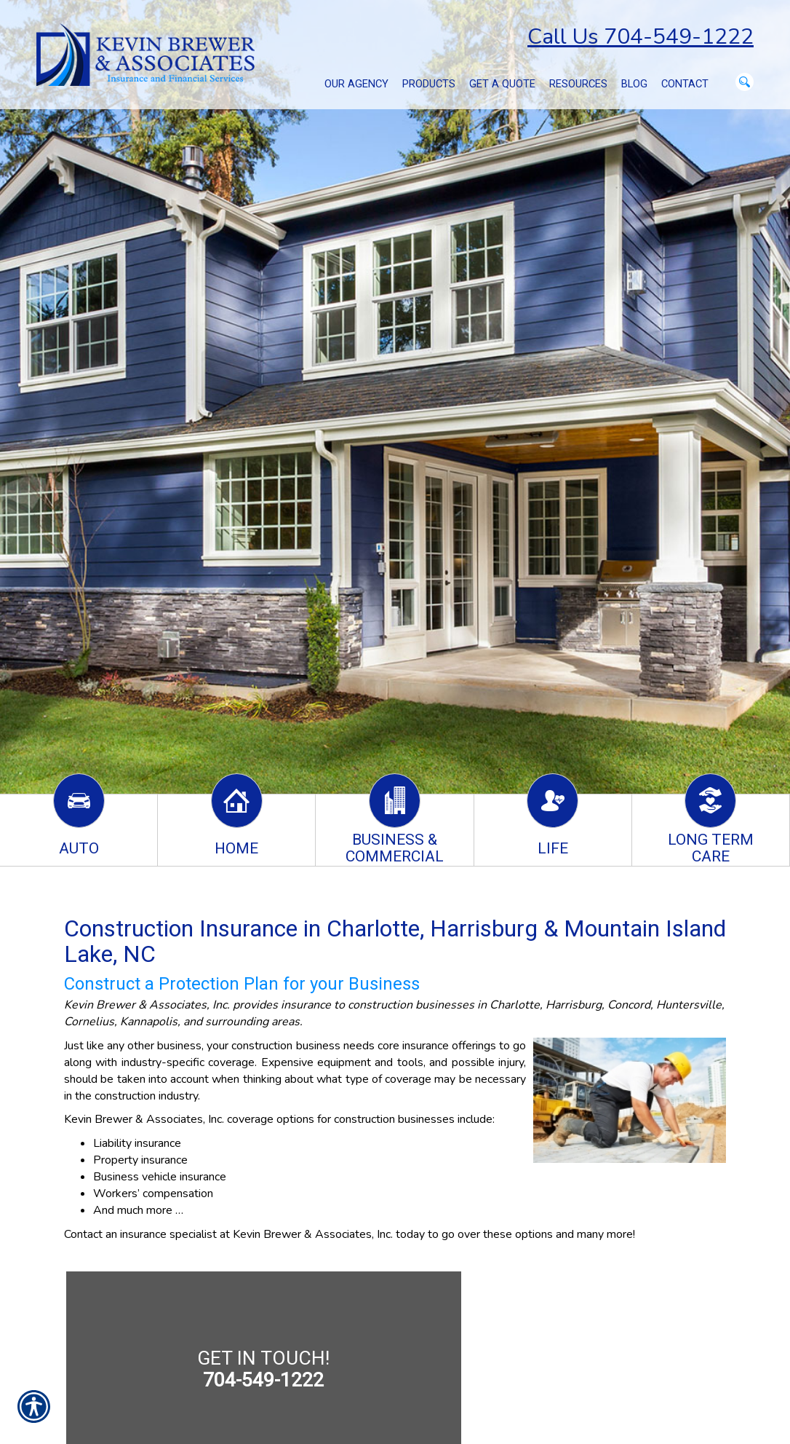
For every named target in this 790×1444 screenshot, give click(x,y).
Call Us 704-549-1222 (640, 37)
